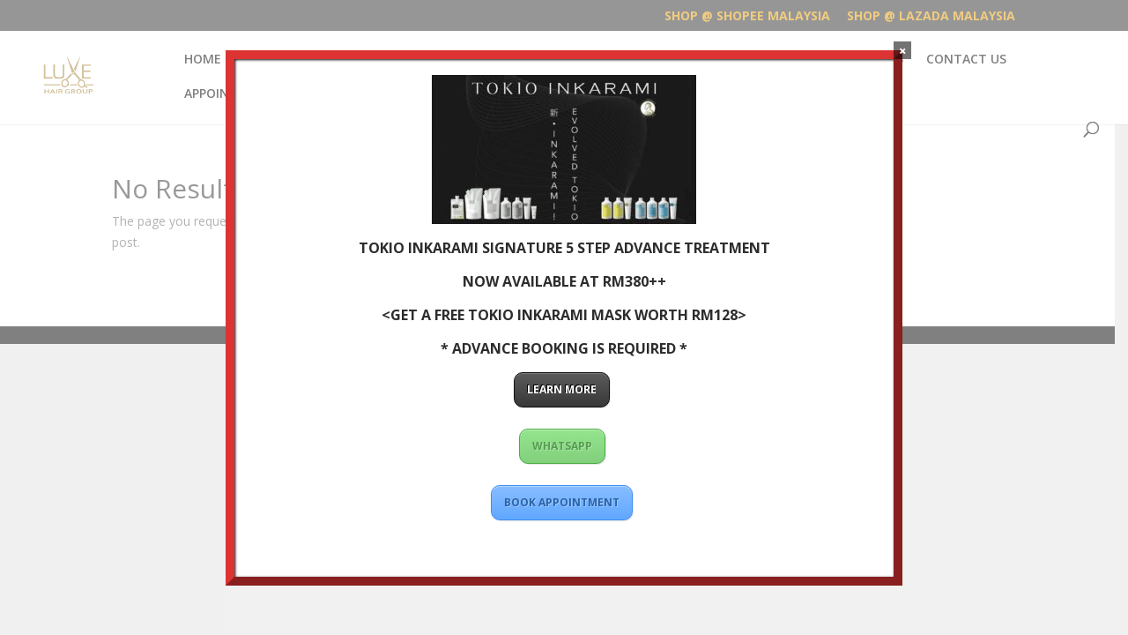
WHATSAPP (562, 445)
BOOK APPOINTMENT (562, 502)
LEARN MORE (562, 389)
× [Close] (903, 50)
